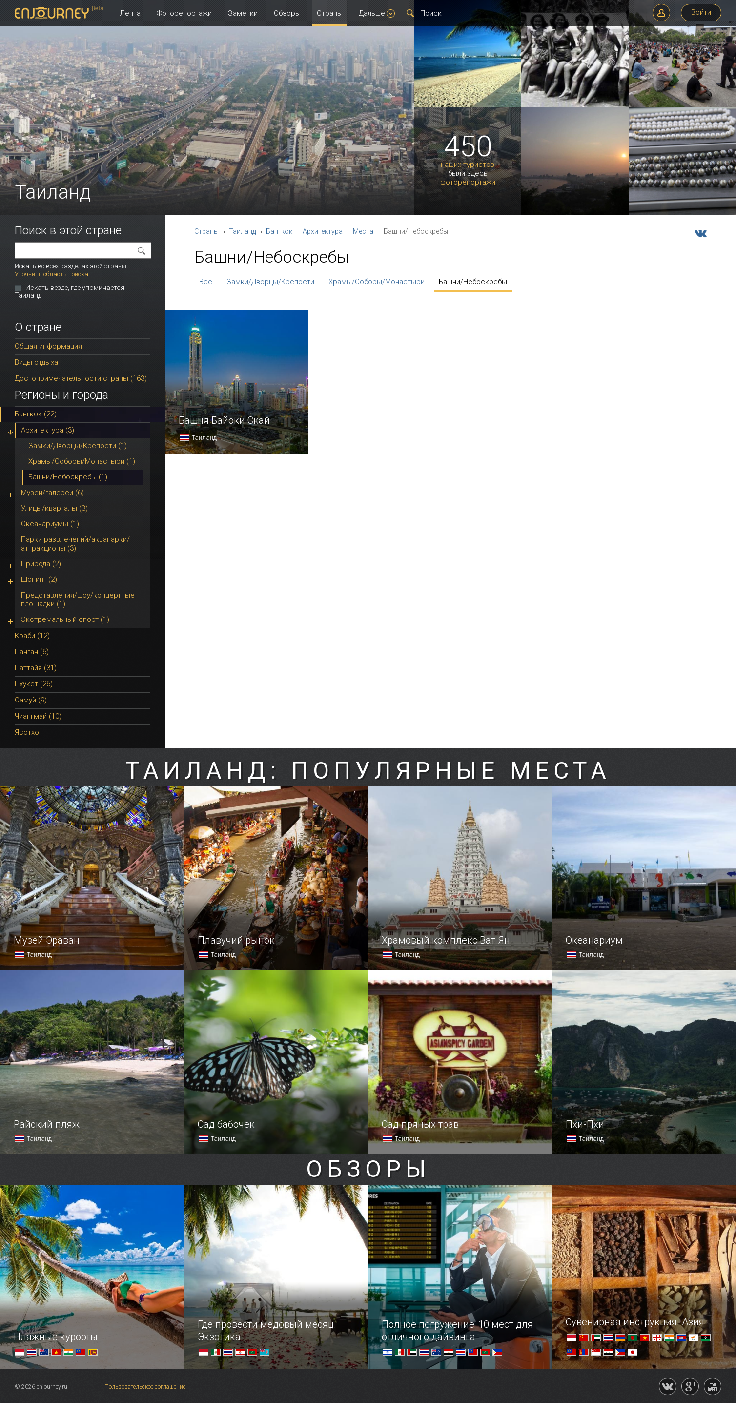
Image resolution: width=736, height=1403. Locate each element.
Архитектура (323, 231)
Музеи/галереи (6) (52, 492)
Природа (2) (41, 563)
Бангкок (279, 231)
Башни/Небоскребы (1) (67, 477)
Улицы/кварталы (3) (54, 508)
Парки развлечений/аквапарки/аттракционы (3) (75, 544)
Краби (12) (32, 635)
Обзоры (287, 13)
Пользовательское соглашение (144, 1386)
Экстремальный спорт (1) (65, 619)
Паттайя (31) (36, 667)
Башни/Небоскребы (473, 281)
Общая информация (48, 346)
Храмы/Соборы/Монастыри (376, 281)
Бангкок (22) (36, 414)
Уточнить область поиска (51, 274)
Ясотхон (29, 732)
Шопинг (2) (39, 579)
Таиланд (242, 231)
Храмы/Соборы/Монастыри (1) (81, 461)
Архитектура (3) (47, 430)
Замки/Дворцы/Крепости (270, 281)
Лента (130, 13)
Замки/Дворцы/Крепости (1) (77, 445)
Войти (701, 12)
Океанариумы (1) (50, 523)
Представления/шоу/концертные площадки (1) (78, 599)
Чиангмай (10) (38, 716)
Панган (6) (32, 651)
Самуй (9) (31, 700)
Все (205, 281)
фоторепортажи (467, 182)
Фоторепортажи (184, 13)
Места (363, 231)
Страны (330, 13)
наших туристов (467, 164)
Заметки (243, 13)
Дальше (377, 13)
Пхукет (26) (34, 684)
